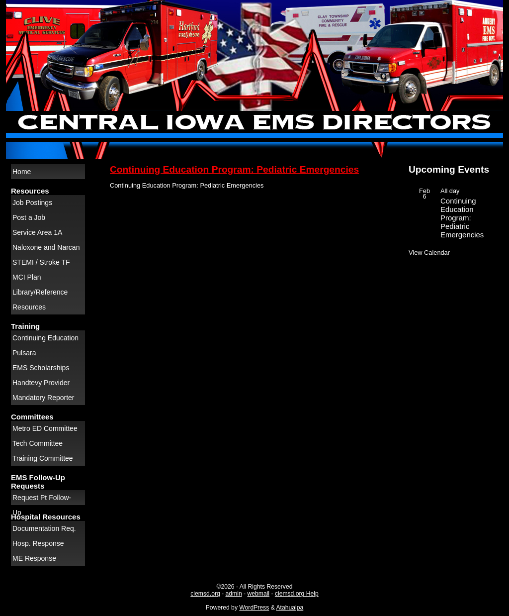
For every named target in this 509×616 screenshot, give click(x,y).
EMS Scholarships (40, 368)
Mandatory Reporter (43, 398)
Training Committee (42, 458)
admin (234, 593)
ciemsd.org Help (297, 593)
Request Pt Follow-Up (41, 499)
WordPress (254, 607)
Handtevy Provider (41, 383)
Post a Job (28, 217)
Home (21, 172)
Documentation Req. (44, 528)
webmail (258, 593)
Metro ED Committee (45, 428)
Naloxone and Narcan (46, 247)
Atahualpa (289, 607)
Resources (29, 307)
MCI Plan (26, 277)
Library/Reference (40, 292)
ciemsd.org (205, 593)
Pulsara (24, 353)
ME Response (34, 558)
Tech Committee (37, 443)
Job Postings (32, 202)
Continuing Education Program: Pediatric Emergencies (234, 169)
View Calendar (429, 252)
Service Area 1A (37, 232)
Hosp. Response (38, 543)
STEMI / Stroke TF (41, 262)
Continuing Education (45, 338)
